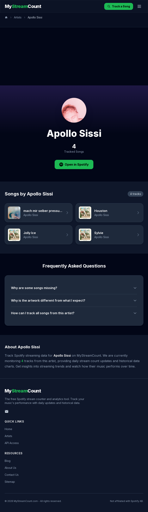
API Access (12, 443)
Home (8, 429)
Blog (7, 460)
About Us (10, 467)
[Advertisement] (74, 56)
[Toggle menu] (139, 6)
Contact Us (12, 474)
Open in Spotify (74, 164)
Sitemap (10, 481)
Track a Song (118, 6)
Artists (18, 17)
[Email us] (7, 411)
